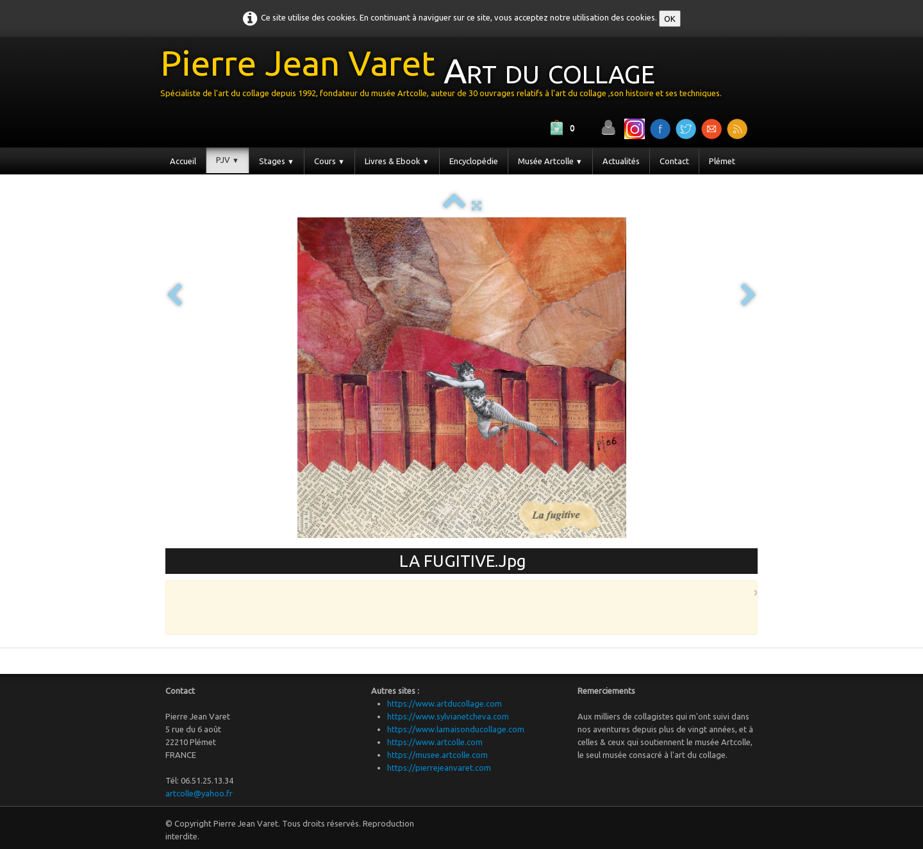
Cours (329, 160)
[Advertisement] (458, 606)
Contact (674, 160)
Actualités (621, 160)
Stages (276, 160)
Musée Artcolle (550, 160)
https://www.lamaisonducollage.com (455, 729)
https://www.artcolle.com (435, 741)
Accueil (183, 160)
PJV (227, 159)
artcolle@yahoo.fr (199, 793)
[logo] (445, 76)
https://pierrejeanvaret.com (439, 767)
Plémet (722, 160)
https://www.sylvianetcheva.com (448, 716)
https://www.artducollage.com (444, 703)
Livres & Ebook (397, 160)
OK (670, 18)
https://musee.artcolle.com (437, 754)
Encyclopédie (473, 160)
